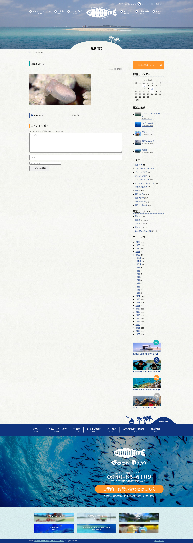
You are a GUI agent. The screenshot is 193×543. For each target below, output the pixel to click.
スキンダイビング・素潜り (145, 168)
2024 (138, 248)
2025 (138, 245)
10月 (139, 264)
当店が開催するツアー (148, 65)
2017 (138, 309)
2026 (138, 242)
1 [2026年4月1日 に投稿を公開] (144, 86)
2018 (138, 306)
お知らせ (138, 165)
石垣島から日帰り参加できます (147, 347)
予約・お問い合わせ (127, 4)
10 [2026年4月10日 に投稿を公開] (152, 89)
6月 (138, 277)
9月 (138, 267)
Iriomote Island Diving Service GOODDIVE (49, 541)
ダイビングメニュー (40, 12)
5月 (138, 280)
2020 (138, 299)
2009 (138, 334)
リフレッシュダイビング (144, 183)
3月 (138, 287)
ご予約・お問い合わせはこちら (129, 489)
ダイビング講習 (141, 172)
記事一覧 (75, 115)
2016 (138, 312)
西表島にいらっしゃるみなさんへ (147, 382)
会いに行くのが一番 (143, 231)
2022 (138, 255)
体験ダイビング (141, 187)
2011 (138, 328)
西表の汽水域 (140, 202)
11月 (139, 261)
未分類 (137, 190)
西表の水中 (139, 198)
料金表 (59, 12)
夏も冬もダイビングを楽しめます (147, 365)
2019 (138, 302)
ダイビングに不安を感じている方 (147, 400)
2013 (138, 321)
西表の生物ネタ (141, 205)
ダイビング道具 (141, 176)
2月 (138, 290)
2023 (138, 252)
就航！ (137, 216)
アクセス (126, 12)
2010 (138, 331)
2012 (138, 325)
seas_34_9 (38, 115)
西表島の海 (142, 12)
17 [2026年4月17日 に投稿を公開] (152, 91)
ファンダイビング (142, 180)
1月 (138, 293)
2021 (138, 296)
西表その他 (139, 194)
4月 (138, 283)
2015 (138, 315)
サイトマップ (159, 541)
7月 (138, 274)
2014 (138, 318)
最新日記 (158, 12)
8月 (138, 271)
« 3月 (136, 100)
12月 (139, 258)
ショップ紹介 (75, 12)
